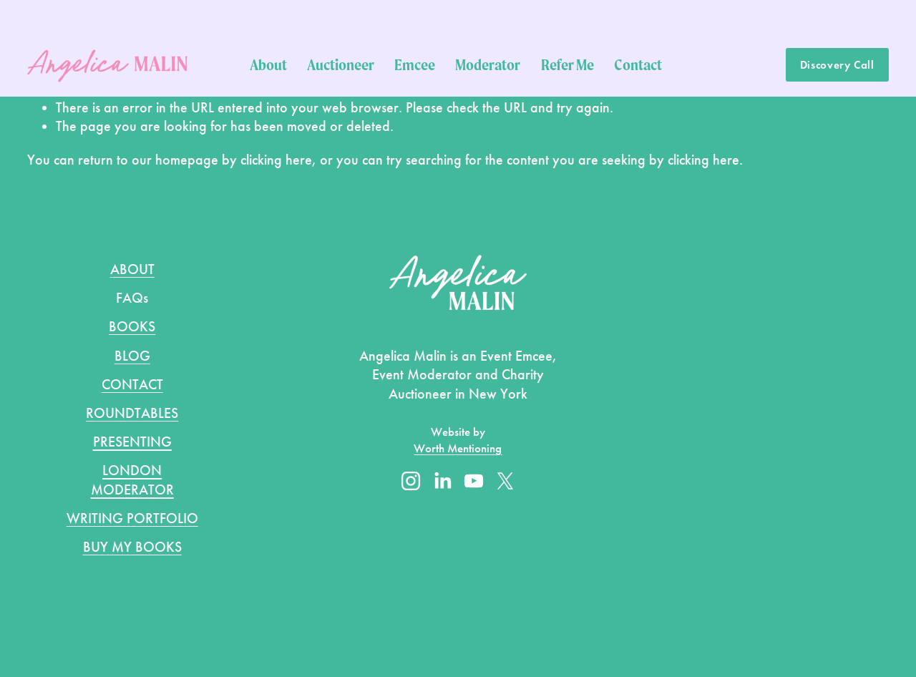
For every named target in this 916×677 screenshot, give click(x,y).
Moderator (487, 64)
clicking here (276, 159)
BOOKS (132, 326)
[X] (505, 481)
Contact (638, 64)
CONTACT (132, 384)
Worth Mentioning (458, 448)
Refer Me (567, 64)
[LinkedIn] (442, 481)
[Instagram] (411, 481)
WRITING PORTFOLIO (132, 518)
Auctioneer (340, 64)
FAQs (132, 297)
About (268, 64)
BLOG (132, 355)
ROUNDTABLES (132, 413)
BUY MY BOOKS (132, 546)
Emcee (414, 64)
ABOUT (132, 269)
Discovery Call (837, 65)
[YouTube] (474, 481)
